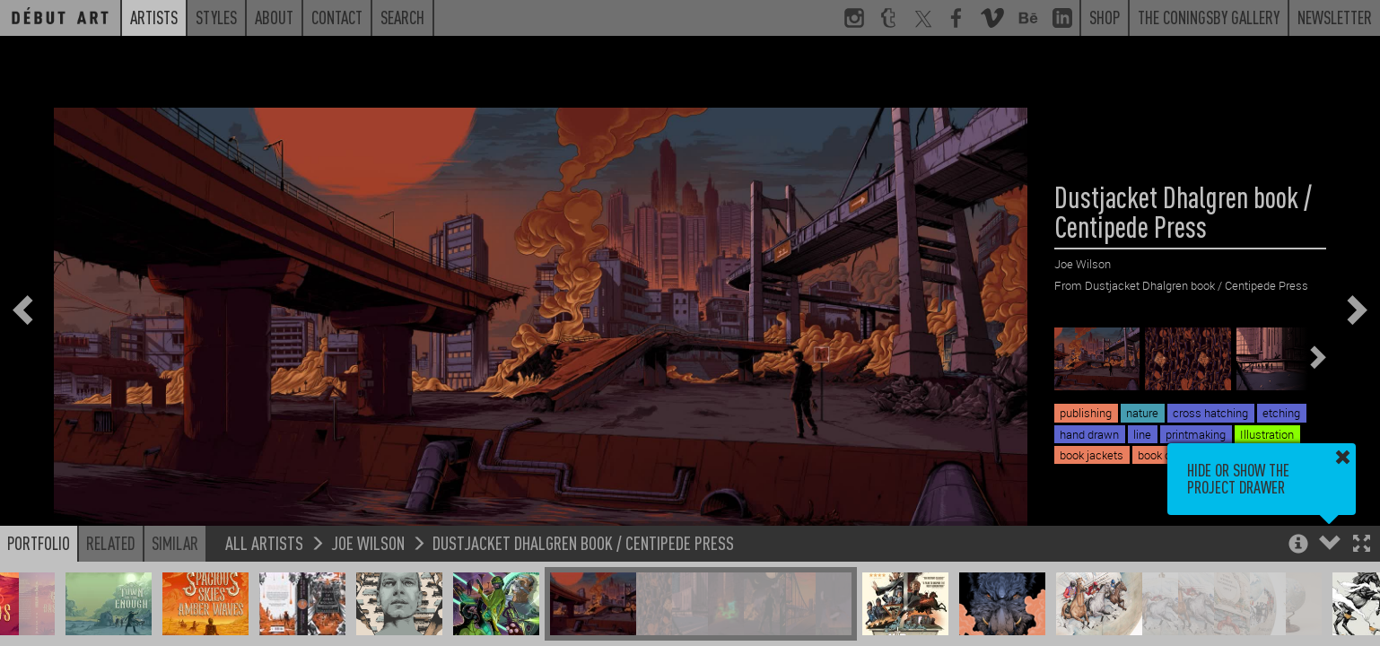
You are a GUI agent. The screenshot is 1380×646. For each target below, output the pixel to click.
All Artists (264, 542)
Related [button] (110, 542)
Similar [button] (175, 542)
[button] (1361, 545)
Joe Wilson (368, 542)
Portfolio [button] (38, 542)
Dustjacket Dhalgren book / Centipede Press (583, 542)
